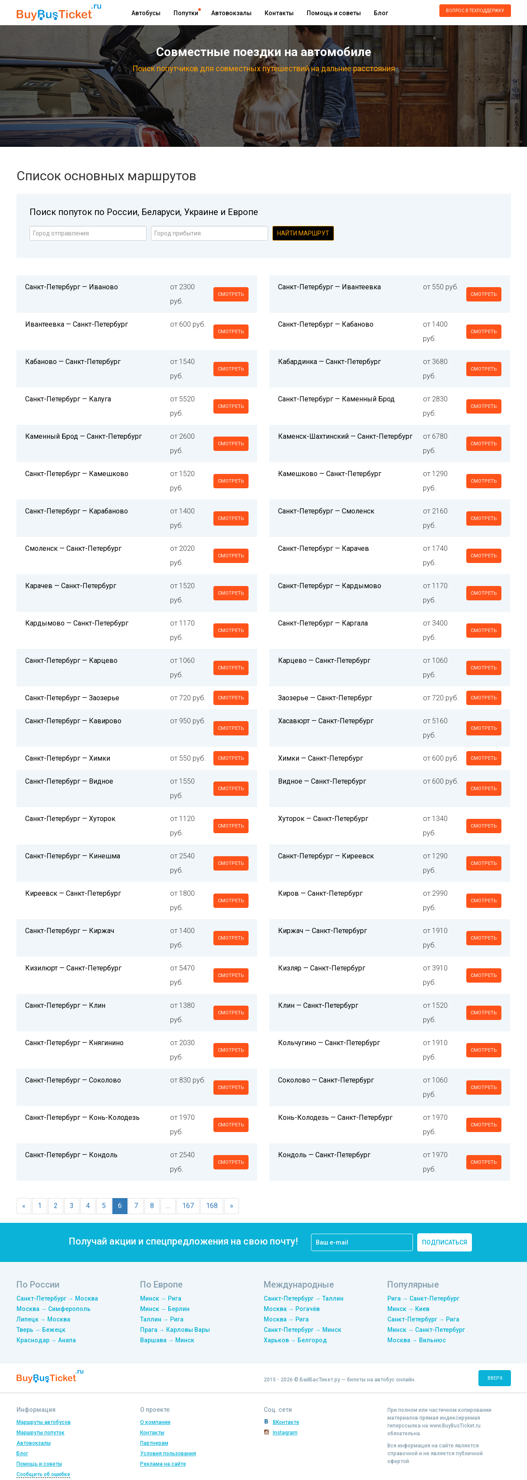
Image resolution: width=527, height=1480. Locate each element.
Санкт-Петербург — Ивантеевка (329, 287)
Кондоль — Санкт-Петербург (324, 1155)
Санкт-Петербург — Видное (69, 781)
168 (212, 1206)
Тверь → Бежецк (40, 1329)
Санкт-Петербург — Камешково (76, 474)
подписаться (444, 1242)
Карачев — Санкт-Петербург (70, 586)
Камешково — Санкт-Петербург (329, 474)
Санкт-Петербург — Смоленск (326, 511)
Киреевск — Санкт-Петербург (73, 893)
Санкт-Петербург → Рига (423, 1319)
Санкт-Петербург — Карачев (323, 548)
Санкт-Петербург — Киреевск (326, 856)
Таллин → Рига (161, 1319)
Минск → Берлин (165, 1308)
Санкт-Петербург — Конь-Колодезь (82, 1117)
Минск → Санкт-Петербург (426, 1329)
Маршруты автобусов (43, 1422)
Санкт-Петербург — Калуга (68, 399)
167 (188, 1206)
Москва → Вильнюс (416, 1340)
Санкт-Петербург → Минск (302, 1329)
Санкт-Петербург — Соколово (73, 1080)
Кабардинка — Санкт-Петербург (329, 362)
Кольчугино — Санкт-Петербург (329, 1043)
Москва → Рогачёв (292, 1308)
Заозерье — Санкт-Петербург (325, 698)
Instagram (285, 1433)
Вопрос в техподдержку (475, 10)
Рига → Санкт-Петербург (423, 1298)
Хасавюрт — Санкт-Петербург (325, 721)
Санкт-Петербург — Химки (67, 758)
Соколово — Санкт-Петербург (326, 1080)
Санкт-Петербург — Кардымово (329, 586)
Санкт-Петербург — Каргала (323, 623)
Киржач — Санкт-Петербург (322, 931)
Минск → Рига (160, 1298)
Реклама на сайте (163, 1464)
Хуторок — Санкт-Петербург (323, 818)
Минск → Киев (408, 1308)
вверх (495, 1378)
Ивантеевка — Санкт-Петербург (76, 324)
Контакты (279, 13)
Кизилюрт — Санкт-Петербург (73, 968)
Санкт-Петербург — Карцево (71, 660)
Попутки (185, 13)
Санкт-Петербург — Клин (65, 1005)
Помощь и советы (334, 13)
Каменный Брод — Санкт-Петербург (83, 436)
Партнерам (154, 1443)
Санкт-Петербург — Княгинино (74, 1043)
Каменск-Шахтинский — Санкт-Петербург (345, 436)
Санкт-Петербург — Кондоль (71, 1155)
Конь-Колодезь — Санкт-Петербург (335, 1117)
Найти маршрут (303, 233)
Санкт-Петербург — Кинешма (72, 856)
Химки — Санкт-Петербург (320, 758)
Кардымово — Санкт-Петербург (76, 623)
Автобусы (145, 13)
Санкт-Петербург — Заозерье (72, 698)
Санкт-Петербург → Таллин (304, 1298)
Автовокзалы (231, 13)
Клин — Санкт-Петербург (318, 1005)
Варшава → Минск (167, 1340)
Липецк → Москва (43, 1319)
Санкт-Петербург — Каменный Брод (336, 399)
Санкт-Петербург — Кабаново (325, 324)
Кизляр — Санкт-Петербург (321, 968)
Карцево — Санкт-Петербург (324, 660)
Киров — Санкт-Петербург (320, 893)
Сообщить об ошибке (43, 1474)
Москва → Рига (286, 1319)
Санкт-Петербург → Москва (57, 1298)
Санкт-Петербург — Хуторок (70, 818)
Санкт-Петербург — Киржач (69, 931)
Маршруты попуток (40, 1433)
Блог (381, 13)
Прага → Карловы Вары (175, 1329)
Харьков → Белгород (295, 1340)
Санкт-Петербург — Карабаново (76, 511)
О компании (155, 1422)
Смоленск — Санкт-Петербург (73, 548)
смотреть (231, 294)
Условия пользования (168, 1453)
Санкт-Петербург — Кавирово (73, 721)
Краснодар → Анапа (46, 1340)
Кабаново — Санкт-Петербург (73, 362)
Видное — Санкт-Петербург (322, 781)
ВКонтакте (286, 1422)
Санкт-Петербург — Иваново (71, 287)
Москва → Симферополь (53, 1308)
